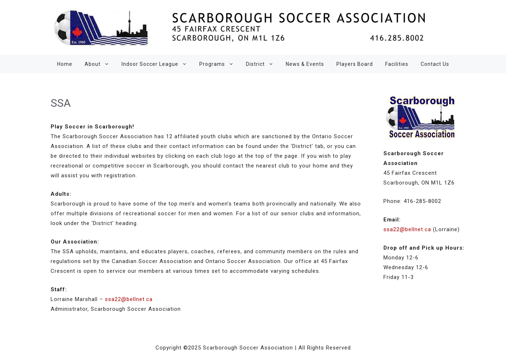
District (263, 64)
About (100, 64)
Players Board (354, 64)
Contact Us (435, 64)
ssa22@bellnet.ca (129, 299)
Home (64, 64)
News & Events (305, 64)
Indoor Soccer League (157, 64)
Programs (219, 64)
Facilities (396, 64)
